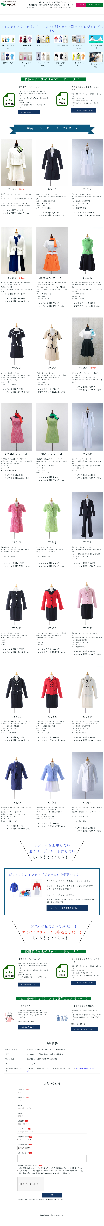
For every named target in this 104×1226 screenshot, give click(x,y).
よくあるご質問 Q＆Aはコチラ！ (84, 1029)
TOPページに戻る (94, 4)
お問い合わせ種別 (23, 1144)
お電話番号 (21, 1121)
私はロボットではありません (29, 1186)
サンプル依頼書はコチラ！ (29, 112)
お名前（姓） (21, 1089)
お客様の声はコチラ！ (29, 1027)
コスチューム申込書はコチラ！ (83, 110)
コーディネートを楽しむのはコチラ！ (67, 908)
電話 (28, 1139)
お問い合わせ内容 (23, 1153)
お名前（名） (21, 1097)
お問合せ (81, 4)
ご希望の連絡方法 (23, 1137)
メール (20, 1139)
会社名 (19, 1105)
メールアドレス (22, 1129)
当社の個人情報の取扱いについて (28, 1167)
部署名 (19, 1113)
